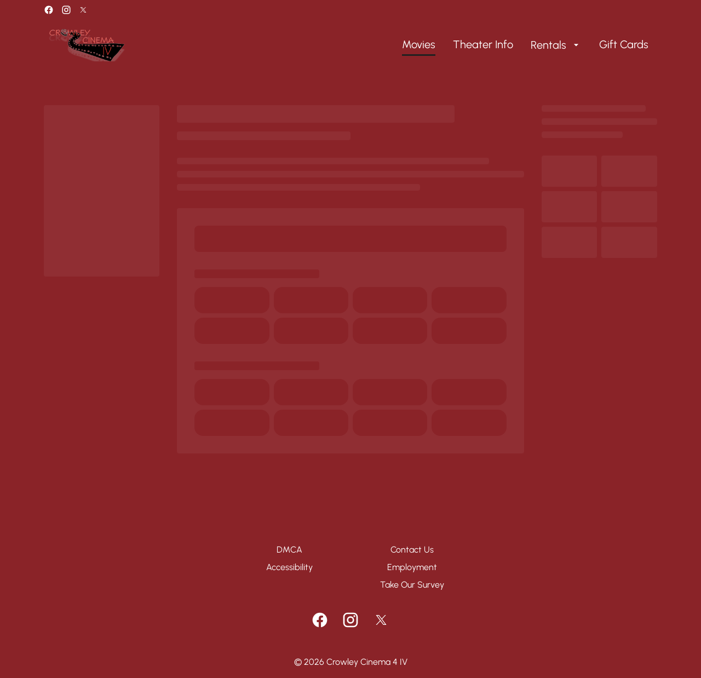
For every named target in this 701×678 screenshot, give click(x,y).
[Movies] (418, 45)
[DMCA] (289, 550)
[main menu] (525, 45)
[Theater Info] (483, 45)
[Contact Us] (412, 550)
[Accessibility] (289, 567)
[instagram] (66, 10)
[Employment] (412, 567)
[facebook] (49, 10)
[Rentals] (556, 45)
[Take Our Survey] (412, 585)
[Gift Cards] (623, 45)
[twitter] (83, 10)
